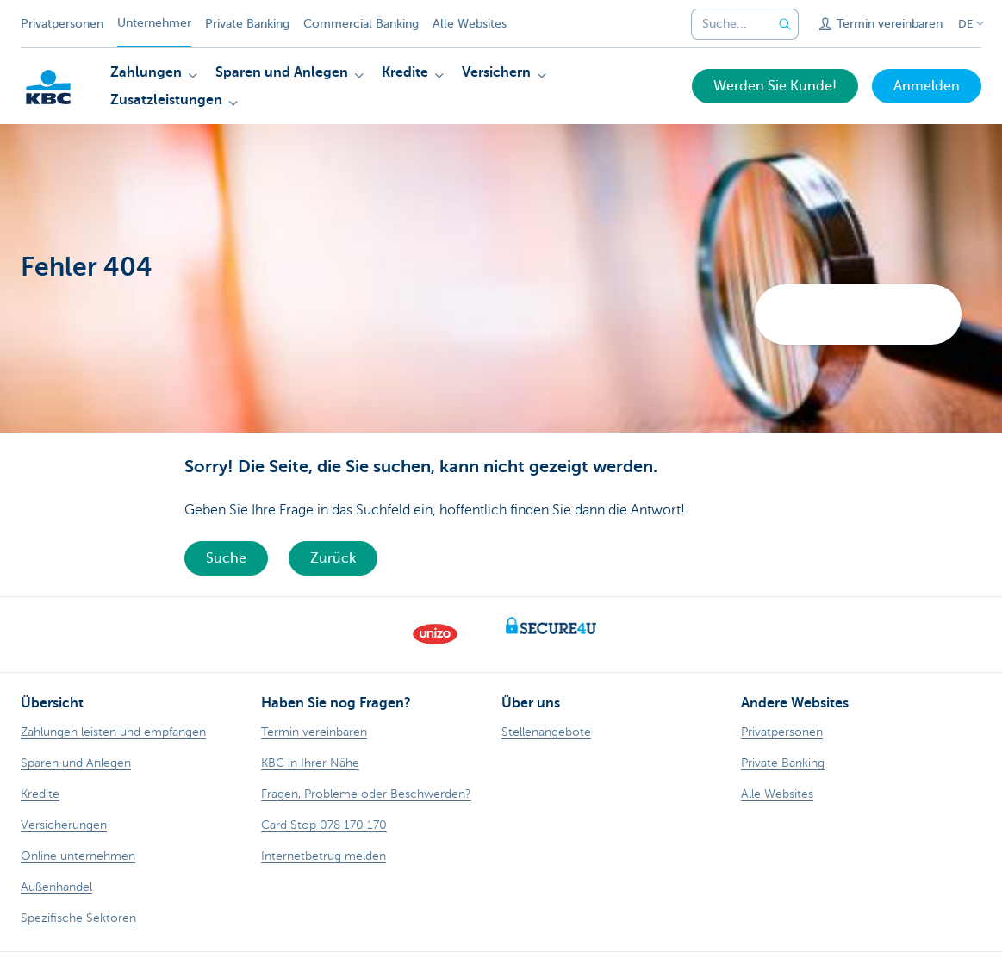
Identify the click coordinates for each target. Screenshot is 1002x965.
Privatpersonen (62, 23)
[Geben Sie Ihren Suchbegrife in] (785, 24)
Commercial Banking (361, 23)
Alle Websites (470, 23)
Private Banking (247, 23)
